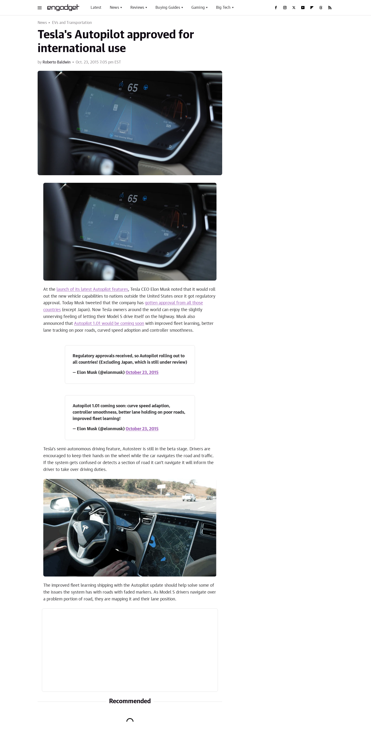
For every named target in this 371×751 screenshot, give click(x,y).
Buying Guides (167, 7)
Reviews (137, 7)
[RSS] (329, 7)
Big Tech (223, 7)
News (114, 7)
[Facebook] (275, 7)
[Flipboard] (311, 7)
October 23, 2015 (142, 373)
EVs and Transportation (72, 23)
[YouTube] (302, 7)
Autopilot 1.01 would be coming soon (109, 324)
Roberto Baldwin (57, 62)
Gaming (198, 7)
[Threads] (320, 7)
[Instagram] (284, 7)
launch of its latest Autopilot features (92, 289)
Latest (96, 7)
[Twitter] (293, 7)
